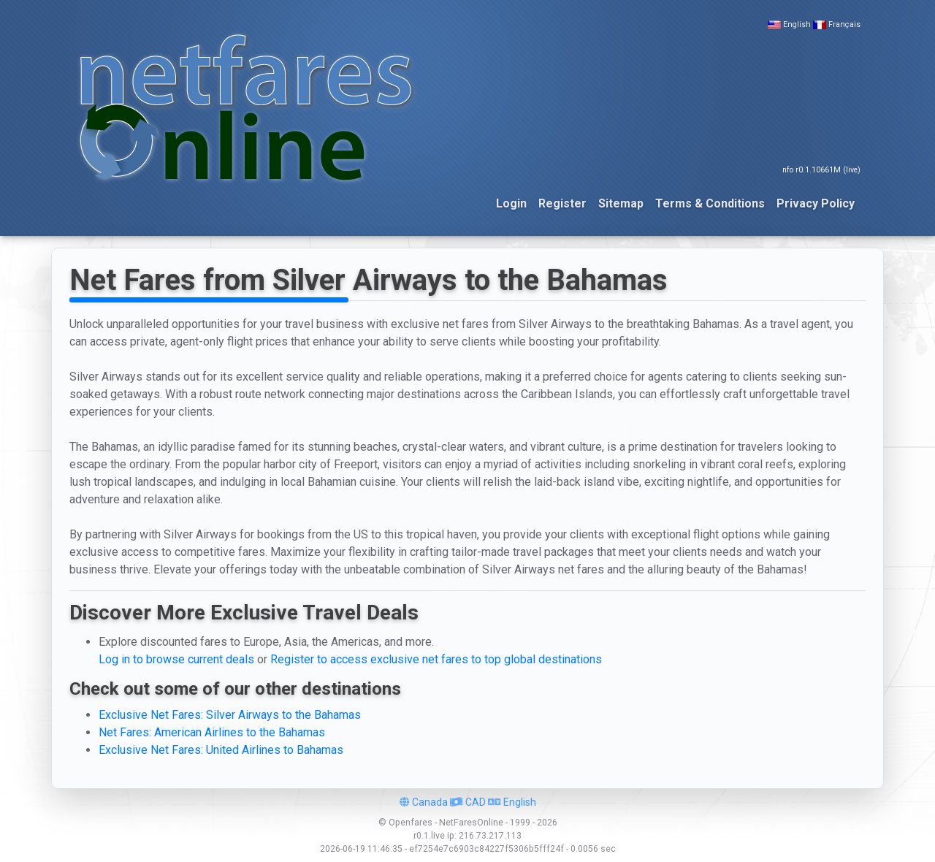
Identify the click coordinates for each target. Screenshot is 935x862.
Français (844, 24)
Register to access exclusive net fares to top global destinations (436, 659)
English (797, 24)
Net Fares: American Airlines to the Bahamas (212, 732)
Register (562, 203)
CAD (468, 802)
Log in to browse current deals (176, 659)
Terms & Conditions (710, 203)
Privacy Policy (815, 203)
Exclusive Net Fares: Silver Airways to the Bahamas (230, 715)
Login (511, 203)
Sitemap (621, 203)
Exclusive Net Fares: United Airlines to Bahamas (221, 750)
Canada (424, 802)
